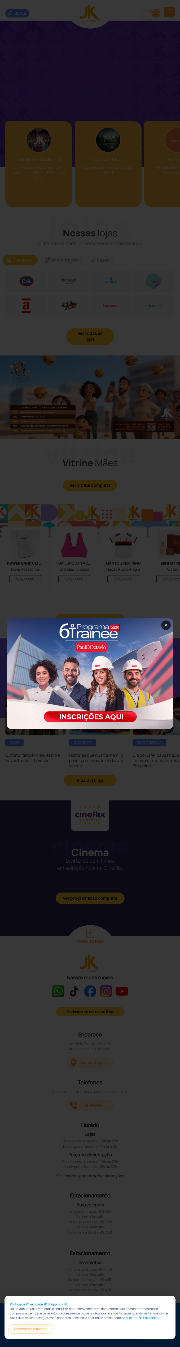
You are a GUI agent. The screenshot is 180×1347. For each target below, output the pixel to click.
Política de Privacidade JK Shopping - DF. (39, 1304)
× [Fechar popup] (166, 625)
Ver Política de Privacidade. (141, 1318)
